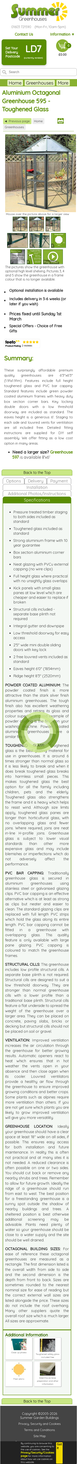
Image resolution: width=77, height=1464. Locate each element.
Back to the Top (37, 472)
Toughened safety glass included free (47, 1354)
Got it (59, 1446)
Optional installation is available (36, 290)
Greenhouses (39, 83)
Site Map (39, 1436)
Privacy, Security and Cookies (39, 1424)
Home (15, 83)
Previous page (17, 121)
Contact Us (24, 34)
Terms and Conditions (39, 1430)
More (63, 83)
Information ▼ (62, 34)
